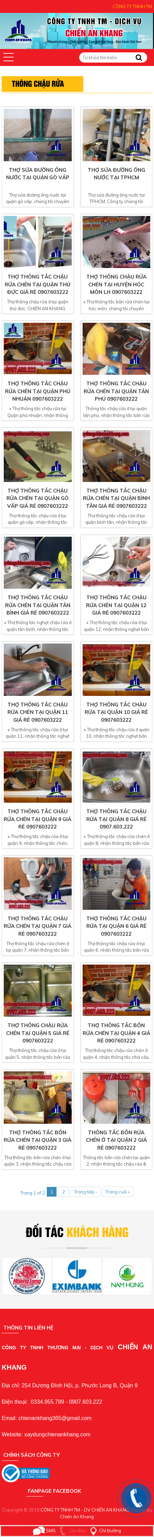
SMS (44, 1530)
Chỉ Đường (104, 1530)
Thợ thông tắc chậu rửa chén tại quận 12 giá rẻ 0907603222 (116, 605)
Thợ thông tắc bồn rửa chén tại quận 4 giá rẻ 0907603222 (116, 1033)
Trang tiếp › (85, 1191)
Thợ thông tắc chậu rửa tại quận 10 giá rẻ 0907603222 (116, 712)
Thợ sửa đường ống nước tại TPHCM (116, 174)
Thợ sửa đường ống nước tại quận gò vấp (37, 174)
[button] (8, 57)
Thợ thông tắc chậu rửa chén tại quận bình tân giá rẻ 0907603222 (116, 498)
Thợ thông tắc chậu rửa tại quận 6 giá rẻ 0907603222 (116, 926)
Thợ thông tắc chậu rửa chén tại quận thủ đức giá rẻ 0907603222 (37, 284)
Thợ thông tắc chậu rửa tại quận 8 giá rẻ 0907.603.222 (116, 819)
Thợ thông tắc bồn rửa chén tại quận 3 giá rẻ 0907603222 (37, 1140)
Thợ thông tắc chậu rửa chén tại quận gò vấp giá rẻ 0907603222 (37, 498)
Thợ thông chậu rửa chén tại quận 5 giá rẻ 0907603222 (37, 1033)
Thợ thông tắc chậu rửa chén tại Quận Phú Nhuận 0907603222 (37, 391)
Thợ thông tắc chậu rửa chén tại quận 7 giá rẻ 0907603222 (37, 926)
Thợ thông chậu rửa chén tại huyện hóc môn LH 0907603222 (116, 284)
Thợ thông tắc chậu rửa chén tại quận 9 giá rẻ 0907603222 (37, 819)
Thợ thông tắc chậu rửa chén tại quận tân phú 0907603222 (116, 391)
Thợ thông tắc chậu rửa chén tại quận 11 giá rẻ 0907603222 (37, 712)
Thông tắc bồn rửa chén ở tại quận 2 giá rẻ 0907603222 (116, 1140)
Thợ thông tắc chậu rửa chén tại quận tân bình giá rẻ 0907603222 (37, 605)
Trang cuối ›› (118, 1191)
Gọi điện (71, 1530)
